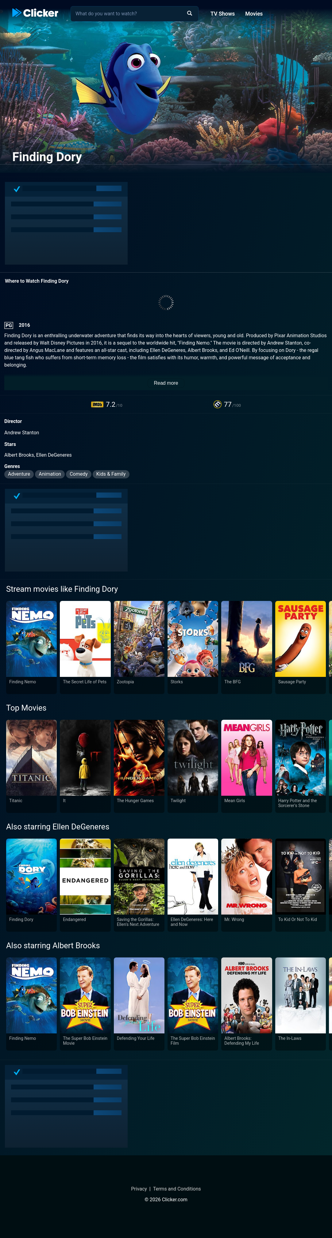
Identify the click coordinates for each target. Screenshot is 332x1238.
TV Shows (222, 14)
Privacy (139, 1189)
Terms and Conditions (177, 1189)
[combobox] (135, 13)
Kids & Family (111, 474)
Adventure (19, 474)
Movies (254, 14)
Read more (166, 383)
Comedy (79, 474)
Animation (50, 474)
